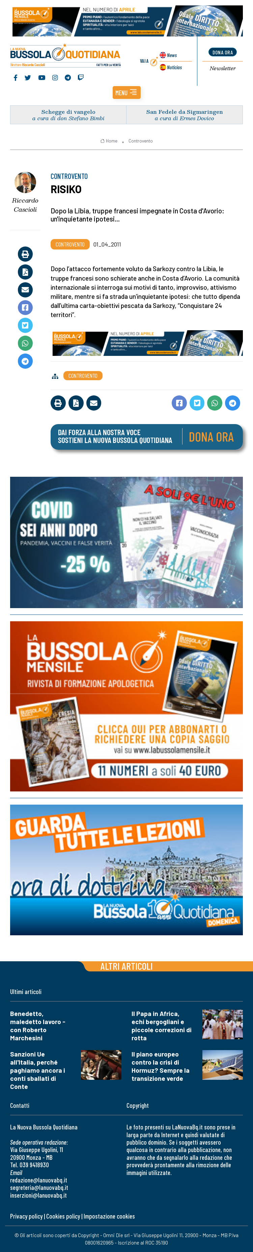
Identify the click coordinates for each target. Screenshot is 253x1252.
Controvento (141, 141)
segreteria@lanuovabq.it (39, 1187)
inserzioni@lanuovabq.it (38, 1195)
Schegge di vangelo (68, 111)
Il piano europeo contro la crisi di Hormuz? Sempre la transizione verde (161, 1066)
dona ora (223, 52)
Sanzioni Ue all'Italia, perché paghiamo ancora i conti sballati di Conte (37, 1070)
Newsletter (223, 68)
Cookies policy (63, 1216)
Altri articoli (127, 966)
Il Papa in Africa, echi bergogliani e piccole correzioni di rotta (162, 1026)
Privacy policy (26, 1216)
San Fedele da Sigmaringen (184, 111)
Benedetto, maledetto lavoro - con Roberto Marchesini (37, 1026)
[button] (126, 92)
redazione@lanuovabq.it (38, 1180)
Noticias (174, 67)
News (172, 55)
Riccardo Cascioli (25, 205)
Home (108, 141)
